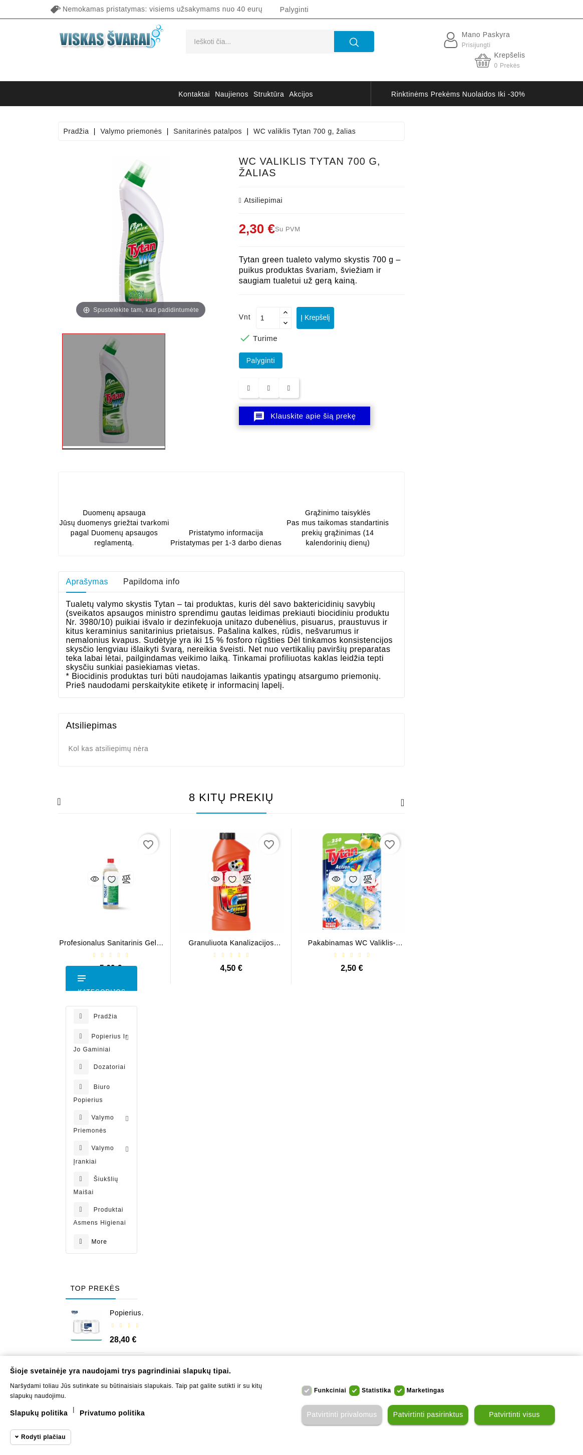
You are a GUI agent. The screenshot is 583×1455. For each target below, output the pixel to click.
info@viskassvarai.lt (108, 1145)
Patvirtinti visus (513, 1415)
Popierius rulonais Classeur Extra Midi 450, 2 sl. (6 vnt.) (110, 910)
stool (436, 1346)
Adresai (191, 1154)
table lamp (474, 1346)
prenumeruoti (473, 1148)
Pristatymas (360, 1066)
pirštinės (322, 1346)
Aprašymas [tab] (207, 581)
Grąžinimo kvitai (205, 1136)
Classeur (212, 1346)
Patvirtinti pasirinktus (427, 1414)
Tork (150, 1346)
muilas (288, 1346)
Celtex (177, 1346)
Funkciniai (330, 1390)
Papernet (252, 1346)
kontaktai (194, 94)
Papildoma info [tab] (272, 581)
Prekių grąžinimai (207, 1101)
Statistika (376, 1390)
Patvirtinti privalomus (341, 1414)
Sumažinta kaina (287, 1066)
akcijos (301, 94)
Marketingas (426, 1390)
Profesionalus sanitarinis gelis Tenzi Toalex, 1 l (231, 946)
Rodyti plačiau (43, 1436)
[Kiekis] (388, 318)
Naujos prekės (283, 1083)
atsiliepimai (381, 200)
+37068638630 (100, 1123)
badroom (404, 1346)
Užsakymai (196, 1119)
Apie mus (356, 1206)
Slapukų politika (39, 1413)
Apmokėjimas (363, 1136)
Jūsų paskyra (208, 1045)
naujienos (231, 94)
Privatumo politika (371, 1083)
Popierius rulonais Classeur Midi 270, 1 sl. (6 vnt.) (110, 742)
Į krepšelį (439, 317)
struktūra (268, 94)
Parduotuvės (362, 1294)
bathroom (363, 1346)
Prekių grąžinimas (371, 1154)
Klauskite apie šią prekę (424, 417)
